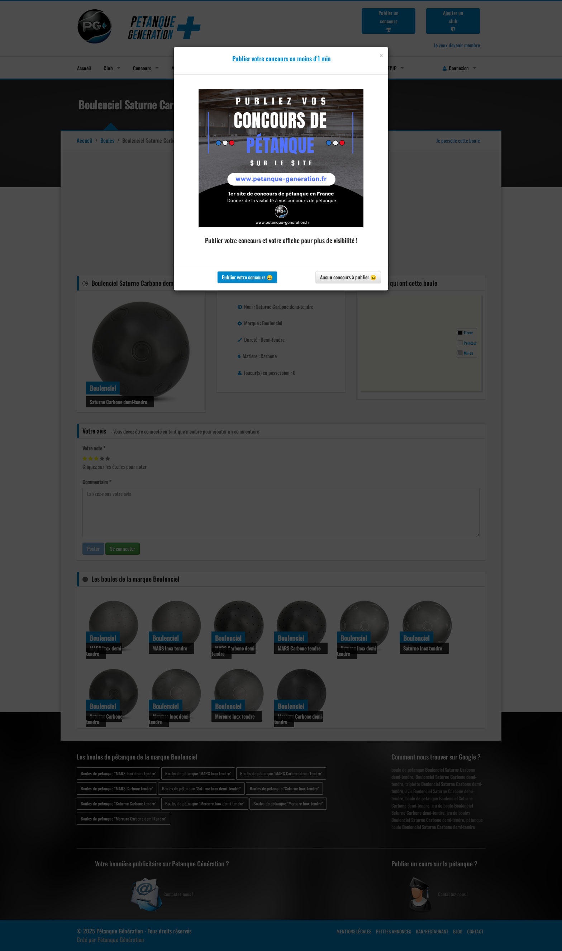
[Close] (381, 55)
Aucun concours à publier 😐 (348, 277)
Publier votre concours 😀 (247, 277)
